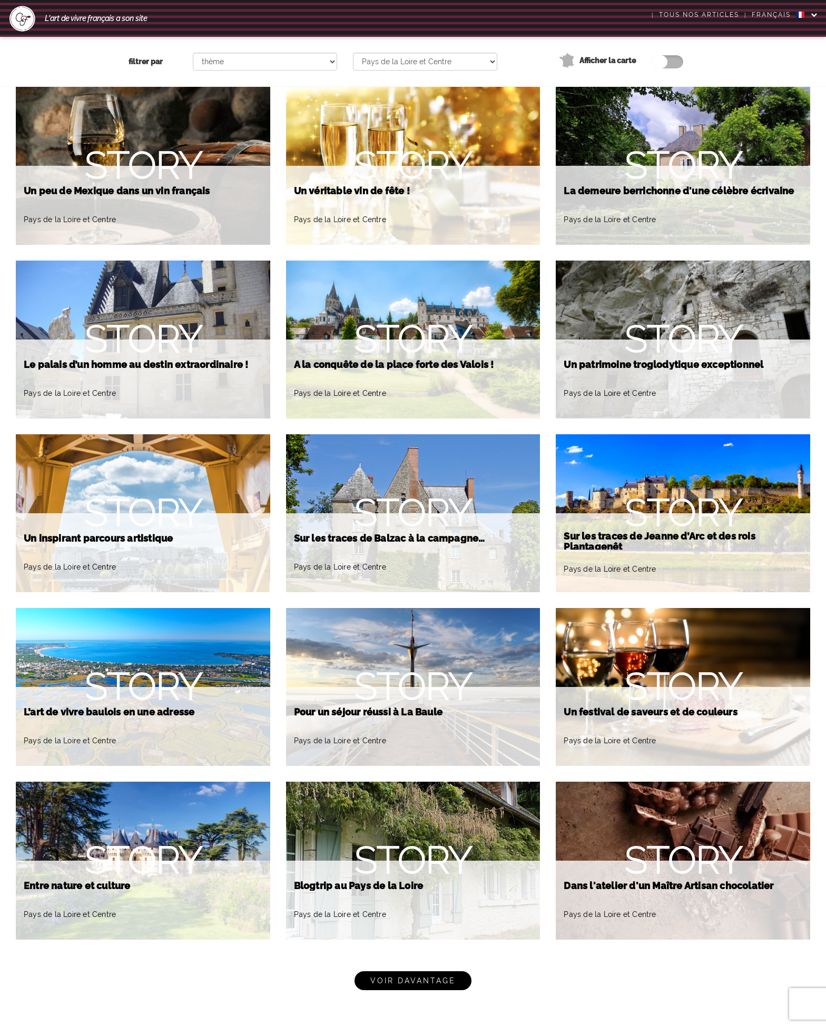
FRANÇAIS (778, 14)
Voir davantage (413, 980)
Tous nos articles (699, 14)
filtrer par (146, 61)
